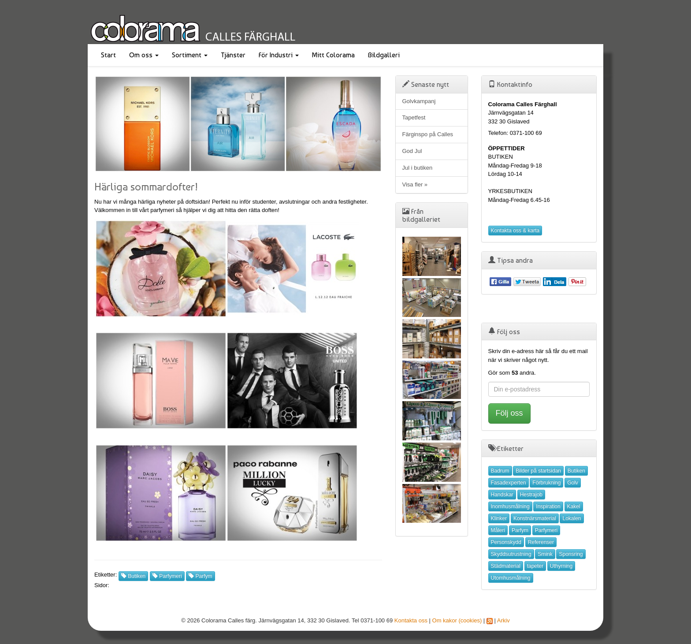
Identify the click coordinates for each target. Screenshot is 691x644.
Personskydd (506, 542)
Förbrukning (546, 483)
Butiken (133, 576)
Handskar (502, 494)
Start (108, 55)
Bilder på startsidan (538, 471)
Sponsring (571, 554)
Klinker (499, 518)
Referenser (541, 542)
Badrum (500, 471)
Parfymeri (167, 576)
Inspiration (548, 506)
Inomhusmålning (510, 506)
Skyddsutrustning (511, 554)
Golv (572, 483)
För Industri (279, 55)
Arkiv (503, 620)
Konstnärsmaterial (534, 518)
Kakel (573, 506)
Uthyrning (561, 566)
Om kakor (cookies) (457, 620)
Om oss (144, 55)
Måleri (498, 530)
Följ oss (509, 413)
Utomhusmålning (511, 578)
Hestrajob (531, 494)
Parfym (200, 576)
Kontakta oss (410, 620)
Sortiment (190, 55)
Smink (545, 554)
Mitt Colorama (333, 55)
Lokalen (571, 518)
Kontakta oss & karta (515, 230)
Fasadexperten (508, 483)
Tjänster (233, 55)
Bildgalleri (384, 55)
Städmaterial (505, 566)
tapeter (535, 566)
